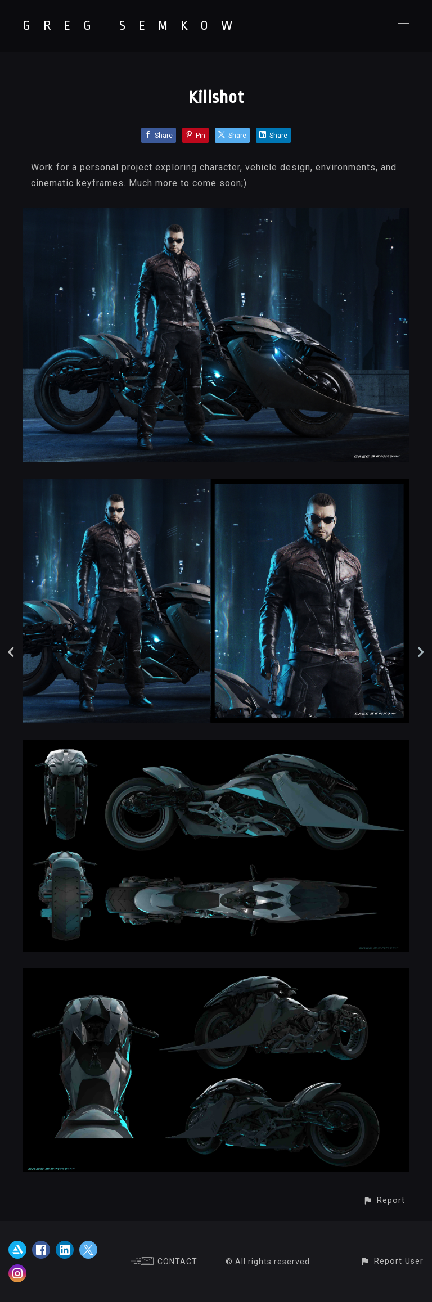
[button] (384, 1200)
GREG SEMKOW (133, 26)
